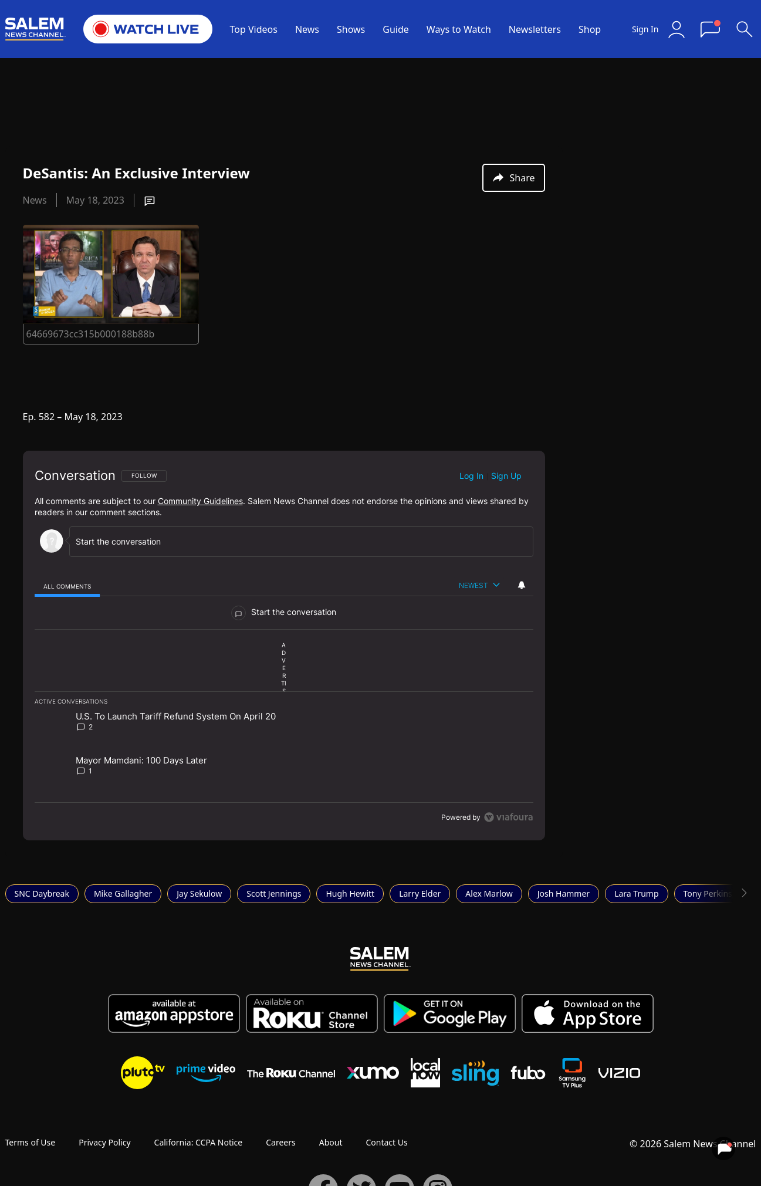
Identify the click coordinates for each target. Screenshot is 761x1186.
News (307, 29)
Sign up (506, 476)
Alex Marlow (488, 893)
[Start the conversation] (296, 541)
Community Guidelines (200, 501)
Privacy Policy (104, 1142)
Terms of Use (30, 1142)
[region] (284, 645)
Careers (280, 1142)
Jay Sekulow (199, 893)
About (331, 1142)
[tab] (67, 586)
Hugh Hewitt (350, 893)
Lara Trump (636, 893)
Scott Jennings (273, 893)
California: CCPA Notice (198, 1142)
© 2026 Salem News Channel (693, 1143)
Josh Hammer (563, 893)
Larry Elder (420, 893)
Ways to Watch (459, 29)
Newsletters (535, 29)
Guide (396, 29)
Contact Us (386, 1142)
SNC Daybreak (42, 893)
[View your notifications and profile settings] (521, 585)
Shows (351, 29)
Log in (471, 476)
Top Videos (254, 29)
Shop (590, 29)
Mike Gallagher (123, 893)
